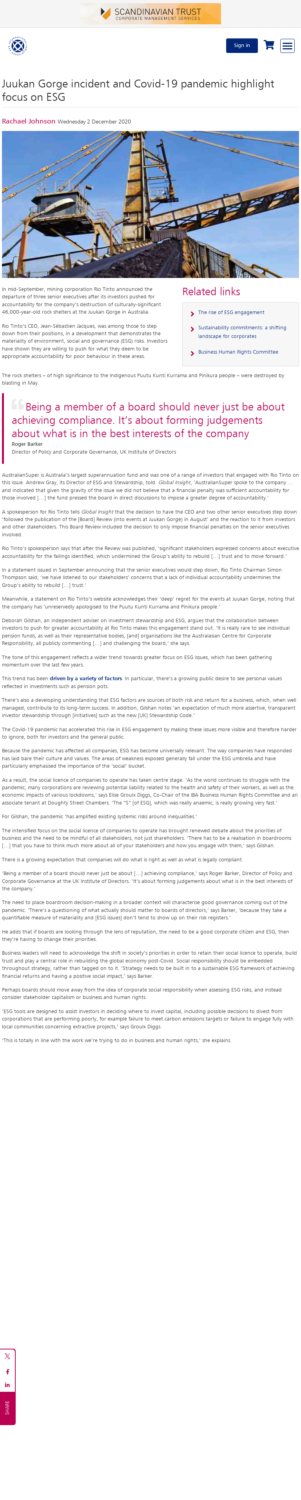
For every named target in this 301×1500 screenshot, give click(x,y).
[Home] (18, 45)
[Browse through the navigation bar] (287, 46)
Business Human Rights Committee (238, 352)
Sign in (242, 45)
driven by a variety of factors (86, 678)
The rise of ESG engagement (231, 312)
